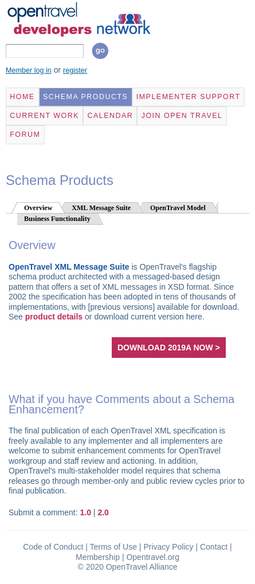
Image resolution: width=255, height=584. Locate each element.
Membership (98, 557)
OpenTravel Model (178, 208)
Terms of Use (113, 546)
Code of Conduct (53, 546)
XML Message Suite (101, 208)
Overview (38, 208)
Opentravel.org (152, 557)
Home (22, 97)
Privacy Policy (168, 546)
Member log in (29, 70)
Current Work (44, 116)
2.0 (102, 512)
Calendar (110, 116)
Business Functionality (57, 219)
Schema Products (85, 97)
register (75, 70)
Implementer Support (188, 97)
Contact (213, 546)
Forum (25, 135)
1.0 (85, 512)
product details (54, 316)
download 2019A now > (168, 347)
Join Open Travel (182, 116)
